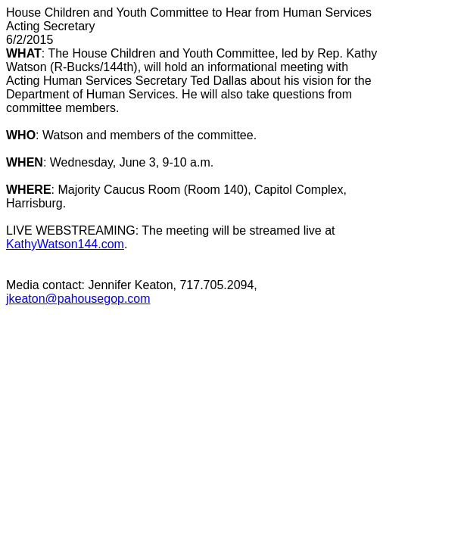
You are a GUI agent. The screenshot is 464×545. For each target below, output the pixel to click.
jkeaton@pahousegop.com (78, 298)
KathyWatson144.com (65, 244)
